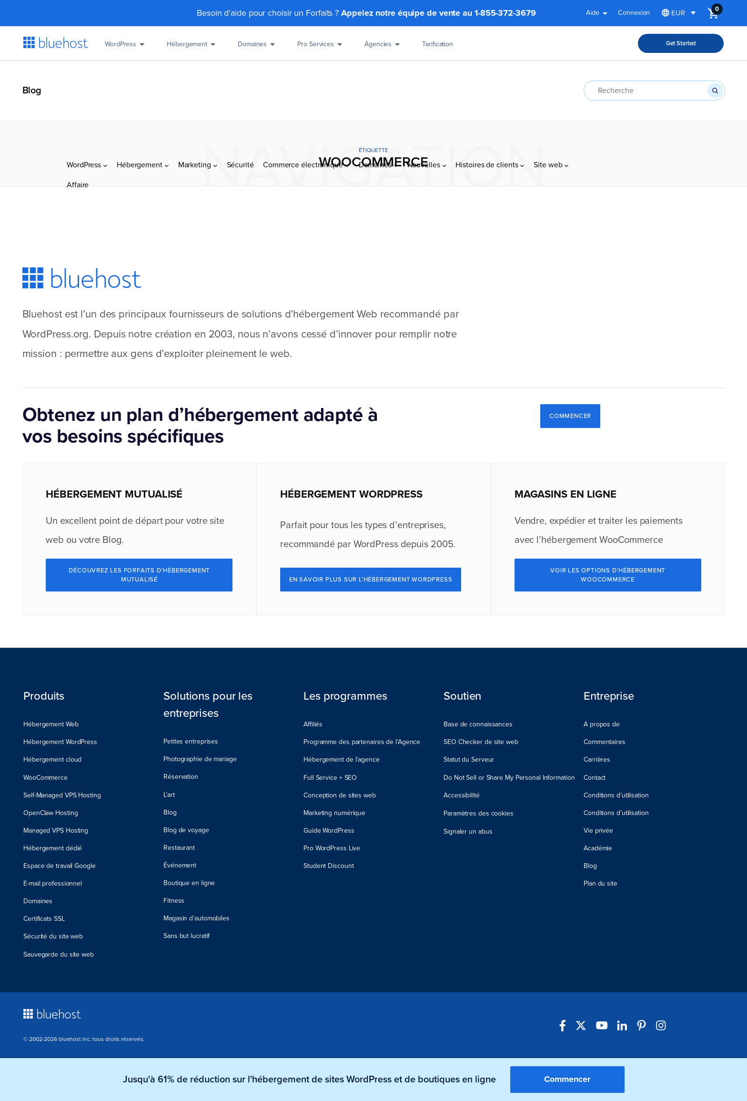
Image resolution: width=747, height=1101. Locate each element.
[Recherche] (715, 90)
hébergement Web (335, 314)
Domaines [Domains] (258, 47)
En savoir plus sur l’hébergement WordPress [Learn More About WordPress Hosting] (371, 579)
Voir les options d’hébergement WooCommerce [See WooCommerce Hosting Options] (607, 575)
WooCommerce (631, 540)
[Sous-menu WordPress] (105, 80)
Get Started (681, 43)
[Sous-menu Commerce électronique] (347, 80)
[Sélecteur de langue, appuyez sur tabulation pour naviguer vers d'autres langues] (678, 13)
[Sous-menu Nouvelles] (444, 80)
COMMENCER (570, 416)
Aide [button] (598, 14)
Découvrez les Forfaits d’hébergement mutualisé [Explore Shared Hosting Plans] (139, 575)
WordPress (126, 47)
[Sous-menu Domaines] (396, 80)
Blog (32, 90)
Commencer (567, 1079)
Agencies (383, 47)
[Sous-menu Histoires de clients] (522, 80)
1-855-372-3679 (505, 13)
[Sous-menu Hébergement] (166, 80)
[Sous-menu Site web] (566, 80)
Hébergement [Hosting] (193, 47)
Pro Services (321, 47)
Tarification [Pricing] (437, 47)
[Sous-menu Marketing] (215, 80)
